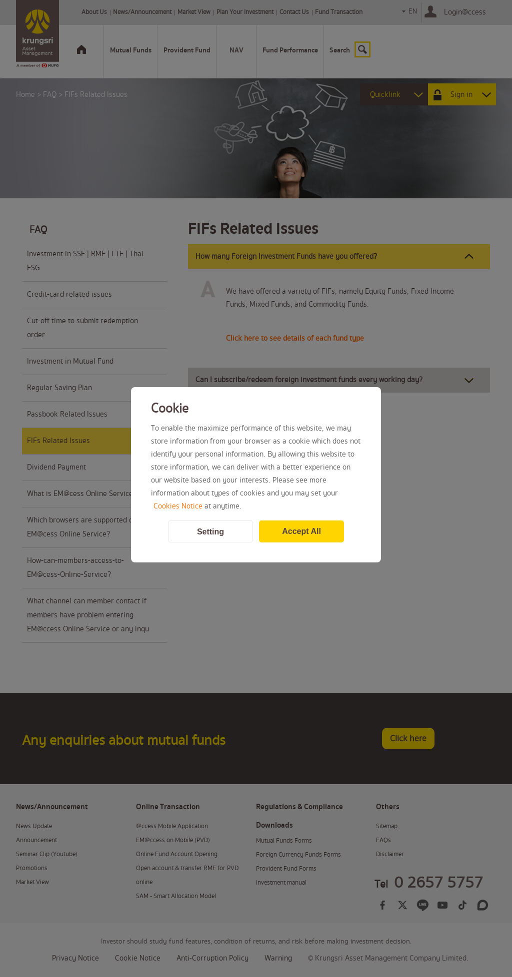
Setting (210, 531)
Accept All (301, 531)
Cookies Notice (178, 506)
